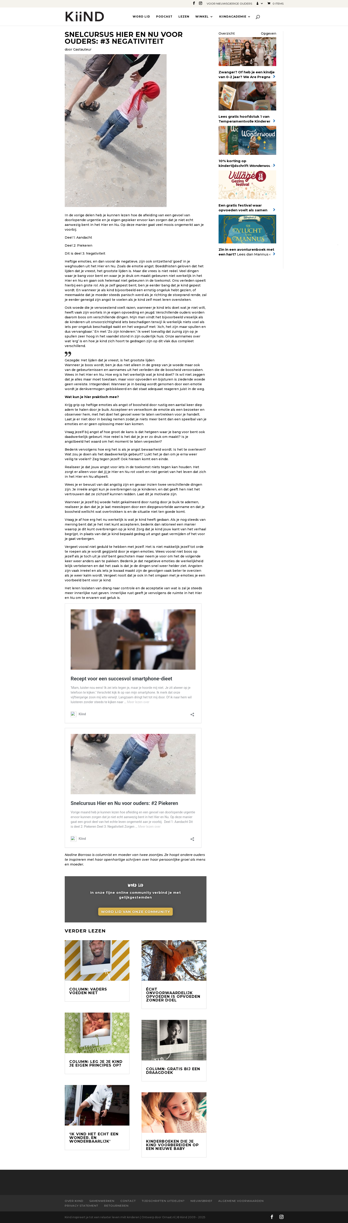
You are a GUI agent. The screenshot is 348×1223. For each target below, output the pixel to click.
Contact (128, 1201)
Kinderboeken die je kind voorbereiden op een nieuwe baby (172, 1145)
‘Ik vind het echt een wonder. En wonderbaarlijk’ (94, 1138)
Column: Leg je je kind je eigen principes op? (96, 1063)
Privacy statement (81, 1205)
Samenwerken (101, 1201)
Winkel (202, 16)
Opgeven (268, 33)
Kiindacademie (232, 16)
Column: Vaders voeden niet (88, 991)
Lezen (183, 16)
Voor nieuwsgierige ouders (229, 3)
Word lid (141, 16)
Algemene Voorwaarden (241, 1201)
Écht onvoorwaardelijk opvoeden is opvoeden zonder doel (173, 994)
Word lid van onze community (135, 912)
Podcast (164, 16)
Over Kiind (74, 1201)
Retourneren (116, 1205)
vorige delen (84, 215)
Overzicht (227, 33)
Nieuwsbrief (201, 1201)
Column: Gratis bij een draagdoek (173, 1071)
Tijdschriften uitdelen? (163, 1201)
